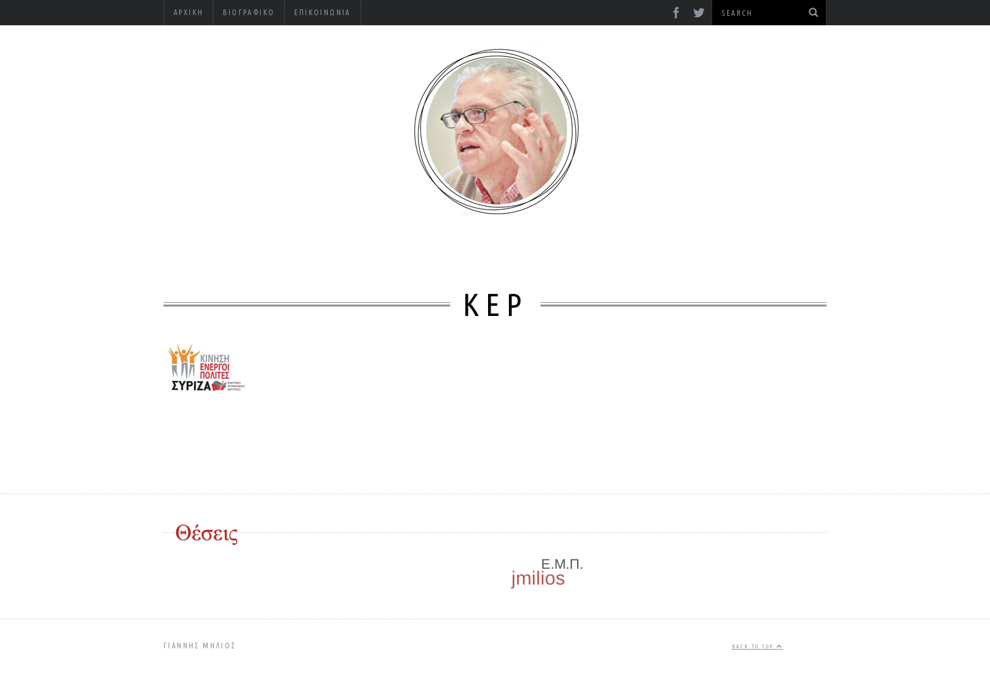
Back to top (757, 646)
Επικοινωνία (322, 12)
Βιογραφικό (249, 12)
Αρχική (188, 12)
